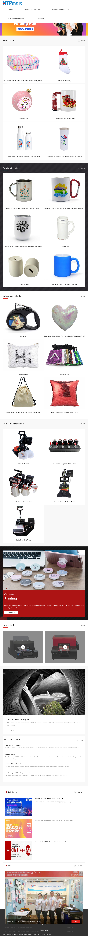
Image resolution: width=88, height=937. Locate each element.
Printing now (11, 612)
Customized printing (16, 18)
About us (40, 18)
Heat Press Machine (60, 9)
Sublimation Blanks (32, 9)
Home (10, 9)
